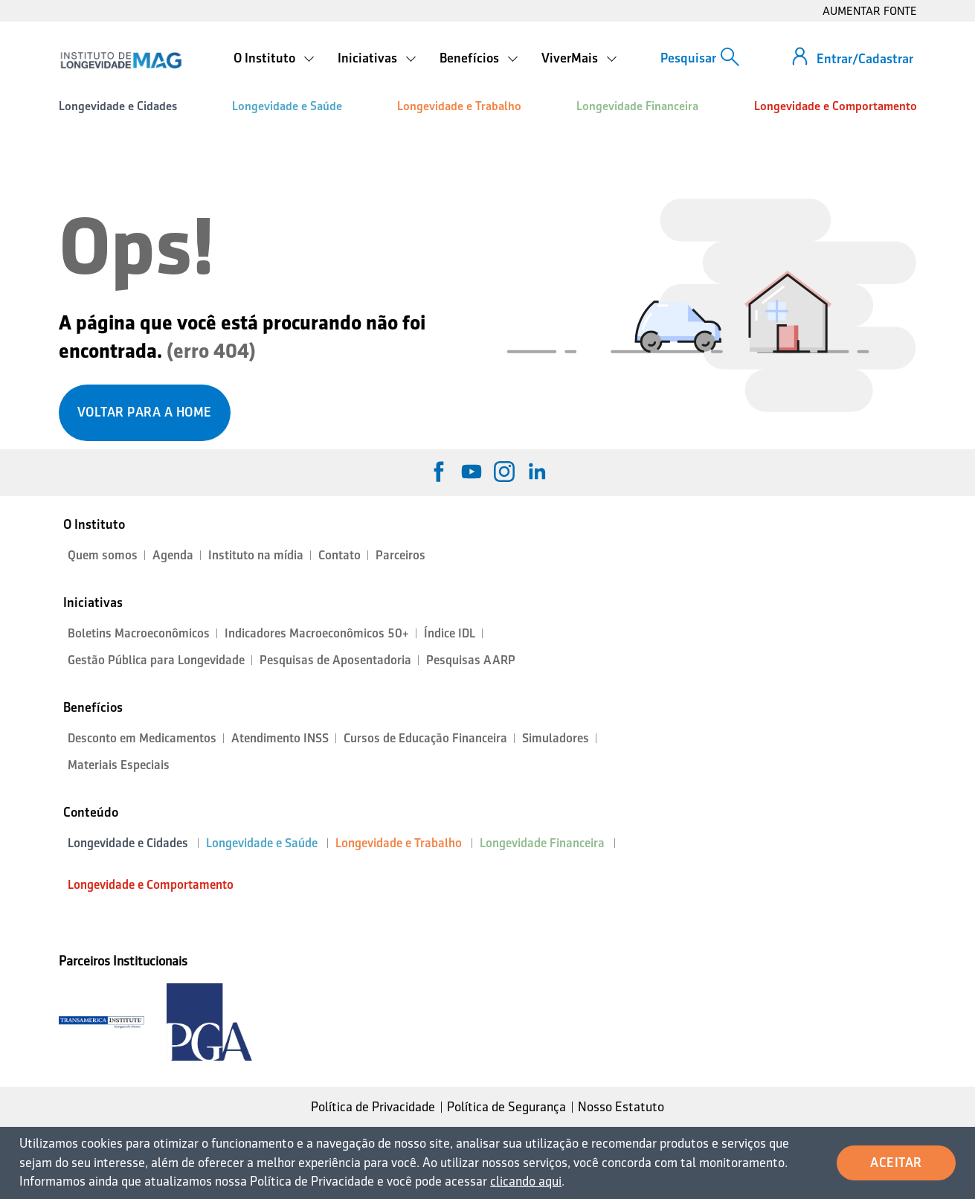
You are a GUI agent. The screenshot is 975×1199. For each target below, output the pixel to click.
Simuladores (555, 738)
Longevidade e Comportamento (835, 106)
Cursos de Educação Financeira (425, 738)
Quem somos (103, 555)
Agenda (172, 555)
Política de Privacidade (373, 1106)
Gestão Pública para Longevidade (156, 660)
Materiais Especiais (119, 765)
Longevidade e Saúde (287, 106)
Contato (339, 555)
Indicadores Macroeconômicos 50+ (317, 633)
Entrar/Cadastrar (865, 58)
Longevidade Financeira (637, 106)
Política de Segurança (506, 1106)
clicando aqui (525, 1181)
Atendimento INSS (280, 738)
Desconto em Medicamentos (142, 738)
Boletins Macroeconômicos (139, 633)
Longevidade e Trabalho (459, 106)
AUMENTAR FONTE (870, 10)
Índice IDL (449, 633)
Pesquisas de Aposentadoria (335, 660)
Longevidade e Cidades (118, 106)
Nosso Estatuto (621, 1106)
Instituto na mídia (255, 555)
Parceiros (400, 555)
